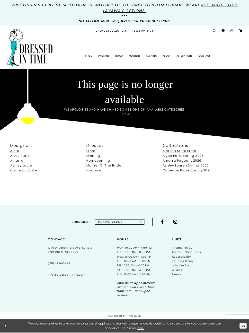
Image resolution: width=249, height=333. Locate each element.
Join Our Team (183, 266)
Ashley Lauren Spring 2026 (186, 165)
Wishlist (178, 270)
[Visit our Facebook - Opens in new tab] (165, 222)
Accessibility (181, 257)
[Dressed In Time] (30, 47)
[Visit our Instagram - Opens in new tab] (179, 222)
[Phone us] (143, 30)
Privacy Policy (182, 248)
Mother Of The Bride (103, 165)
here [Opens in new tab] (140, 328)
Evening (93, 156)
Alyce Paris (19, 156)
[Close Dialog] (5, 326)
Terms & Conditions (186, 253)
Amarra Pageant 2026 (182, 160)
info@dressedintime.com (66, 275)
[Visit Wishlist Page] (223, 31)
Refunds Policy (183, 261)
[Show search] (214, 31)
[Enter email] (119, 222)
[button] (232, 31)
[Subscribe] (143, 222)
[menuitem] (111, 30)
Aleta (14, 151)
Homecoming (98, 160)
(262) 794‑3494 (59, 264)
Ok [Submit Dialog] (243, 326)
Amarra (17, 160)
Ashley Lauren (22, 165)
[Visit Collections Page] (111, 30)
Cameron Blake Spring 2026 (187, 170)
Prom (90, 151)
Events (177, 275)
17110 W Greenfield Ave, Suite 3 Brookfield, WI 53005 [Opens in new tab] (70, 250)
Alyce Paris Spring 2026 (183, 156)
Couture (93, 170)
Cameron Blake (23, 170)
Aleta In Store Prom (179, 151)
